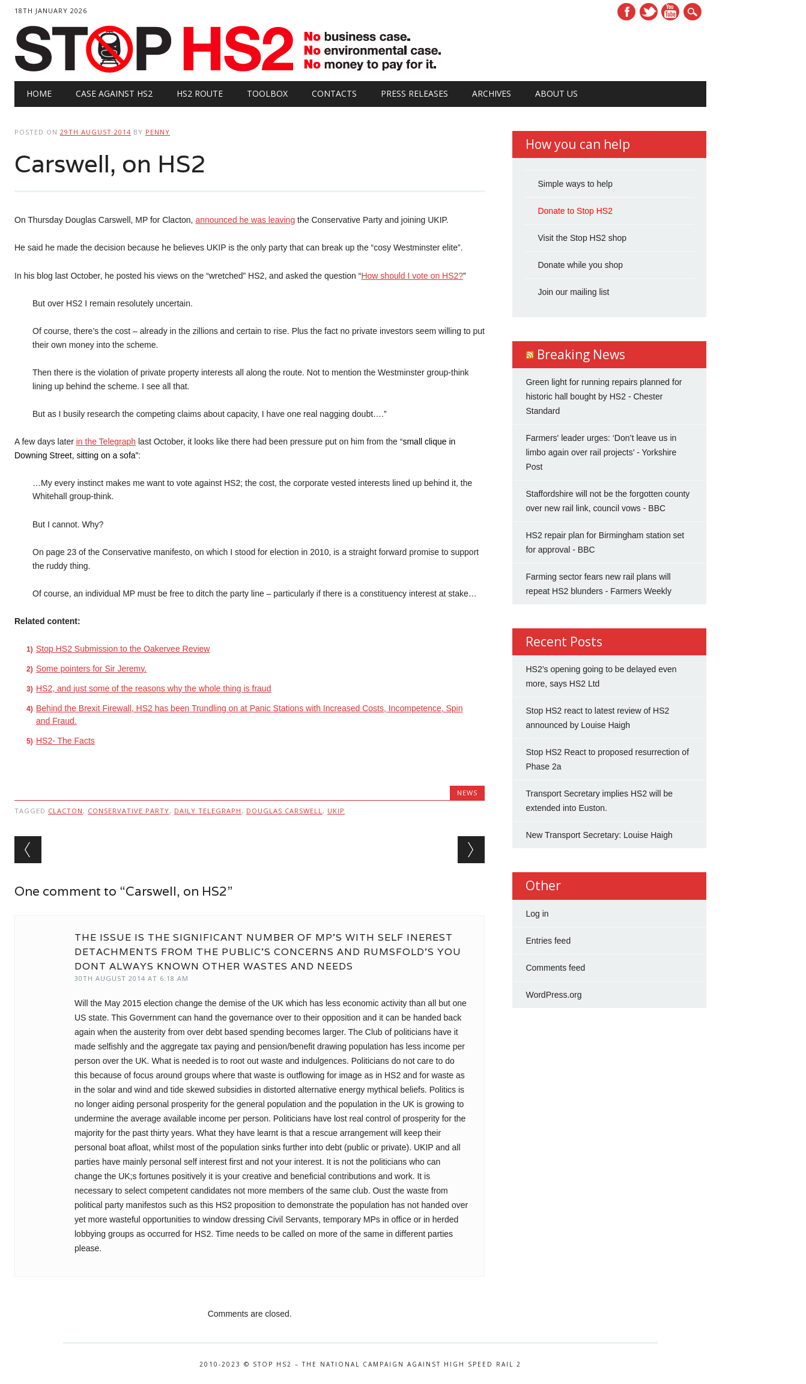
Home (39, 93)
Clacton (65, 810)
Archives (491, 93)
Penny (157, 131)
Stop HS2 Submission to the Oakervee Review (123, 649)
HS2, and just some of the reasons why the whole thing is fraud (153, 688)
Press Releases (414, 93)
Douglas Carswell (284, 810)
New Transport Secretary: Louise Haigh (599, 835)
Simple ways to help (575, 184)
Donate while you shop (580, 265)
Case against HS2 (114, 93)
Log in (537, 913)
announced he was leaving (245, 220)
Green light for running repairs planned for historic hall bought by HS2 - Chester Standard (604, 396)
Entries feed (548, 940)
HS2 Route (200, 93)
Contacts (334, 93)
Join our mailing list (573, 292)
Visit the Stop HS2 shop (582, 238)
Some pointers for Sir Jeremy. (91, 668)
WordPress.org (553, 995)
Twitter (649, 11)
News (467, 792)
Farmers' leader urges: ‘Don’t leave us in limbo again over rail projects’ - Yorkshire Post (601, 452)
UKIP (336, 810)
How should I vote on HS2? (412, 276)
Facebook (626, 11)
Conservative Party (128, 810)
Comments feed (555, 968)
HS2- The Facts (65, 740)
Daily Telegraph (207, 810)
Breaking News (581, 354)
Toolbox (267, 93)
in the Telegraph (106, 441)
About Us (556, 93)
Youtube (670, 11)
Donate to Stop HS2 (575, 211)
